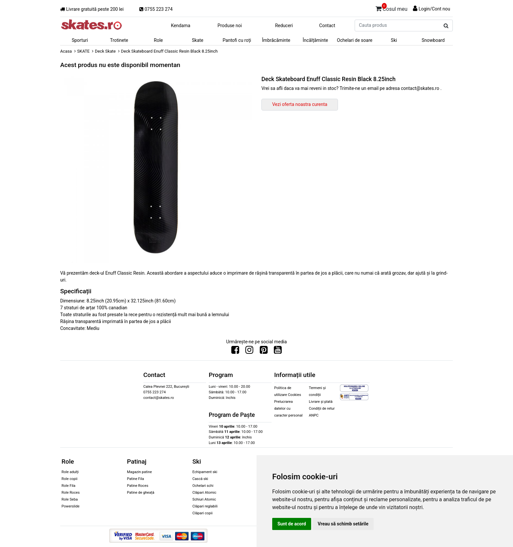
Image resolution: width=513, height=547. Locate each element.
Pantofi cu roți (237, 40)
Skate (197, 40)
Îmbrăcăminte (276, 40)
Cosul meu (392, 8)
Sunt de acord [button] (291, 523)
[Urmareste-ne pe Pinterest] (263, 351)
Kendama (180, 25)
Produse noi (230, 25)
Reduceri (284, 25)
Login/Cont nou (434, 8)
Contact (327, 25)
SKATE (83, 51)
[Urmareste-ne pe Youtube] (277, 351)
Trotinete (119, 40)
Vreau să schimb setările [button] (343, 523)
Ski (394, 40)
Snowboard (433, 40)
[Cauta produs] (446, 26)
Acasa (66, 51)
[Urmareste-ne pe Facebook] (235, 351)
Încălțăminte (315, 40)
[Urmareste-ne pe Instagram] (249, 351)
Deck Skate (105, 51)
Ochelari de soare (354, 40)
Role (158, 40)
